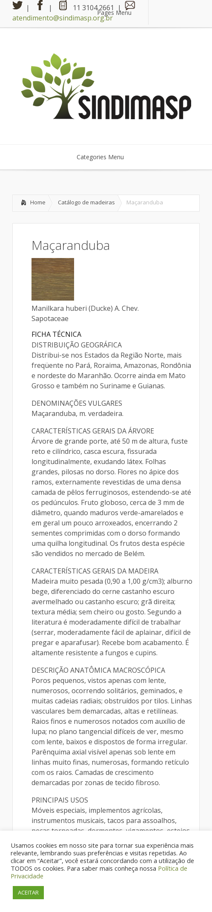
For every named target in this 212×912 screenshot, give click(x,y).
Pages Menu (119, 13)
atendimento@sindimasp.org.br (62, 18)
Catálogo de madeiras (86, 202)
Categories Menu (106, 157)
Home (38, 202)
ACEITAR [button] (28, 892)
